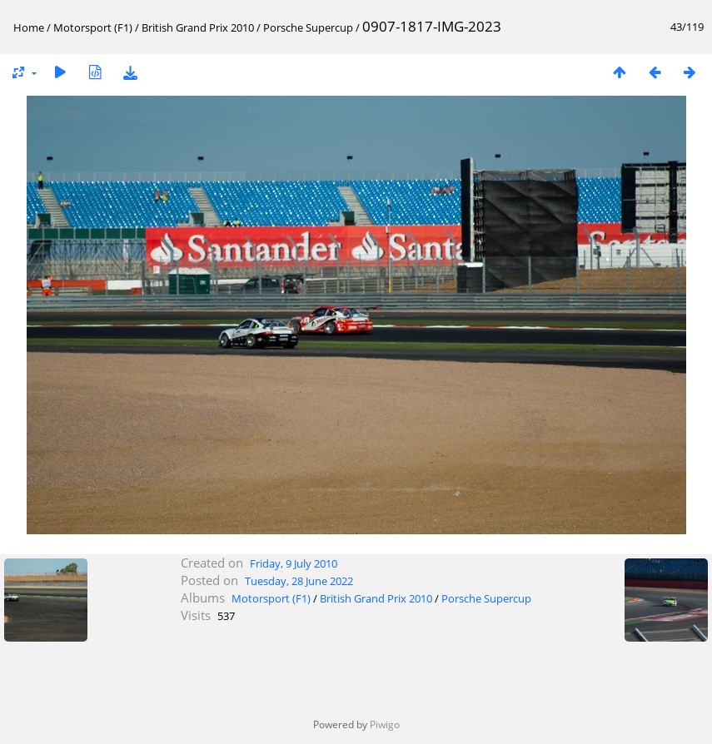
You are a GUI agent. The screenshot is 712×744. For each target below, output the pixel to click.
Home (28, 27)
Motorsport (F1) (92, 27)
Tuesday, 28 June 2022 (299, 580)
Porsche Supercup (308, 27)
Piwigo (385, 724)
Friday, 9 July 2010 (293, 563)
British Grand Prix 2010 (198, 27)
